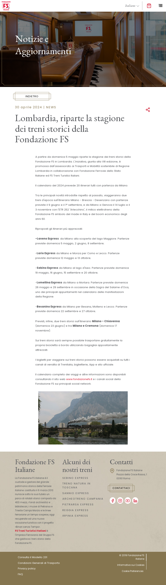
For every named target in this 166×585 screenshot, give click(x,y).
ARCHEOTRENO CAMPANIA (82, 499)
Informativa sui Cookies (130, 565)
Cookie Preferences (132, 571)
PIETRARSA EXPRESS (78, 504)
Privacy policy (27, 568)
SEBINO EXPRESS (75, 478)
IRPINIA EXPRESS (75, 516)
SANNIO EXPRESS (75, 493)
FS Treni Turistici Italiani (30, 530)
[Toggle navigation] (160, 6)
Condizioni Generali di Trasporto (39, 563)
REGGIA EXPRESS (75, 510)
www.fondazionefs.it (79, 379)
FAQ (20, 574)
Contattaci (121, 488)
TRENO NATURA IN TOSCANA (76, 485)
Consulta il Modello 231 (32, 557)
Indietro (31, 96)
